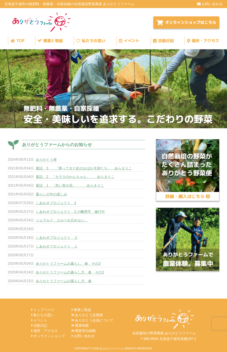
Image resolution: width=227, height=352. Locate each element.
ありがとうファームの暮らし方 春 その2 (70, 272)
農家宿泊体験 (83, 331)
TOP (17, 40)
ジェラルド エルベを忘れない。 (62, 220)
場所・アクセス (203, 40)
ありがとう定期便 (87, 315)
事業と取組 (50, 40)
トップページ (42, 310)
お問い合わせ (210, 4)
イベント (129, 40)
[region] (113, 88)
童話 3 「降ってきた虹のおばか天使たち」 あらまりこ (84, 168)
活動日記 (163, 40)
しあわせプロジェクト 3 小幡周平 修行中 (70, 212)
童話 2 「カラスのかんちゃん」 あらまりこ (75, 177)
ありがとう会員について (92, 320)
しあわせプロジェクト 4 (56, 203)
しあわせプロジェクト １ (57, 246)
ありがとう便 (46, 159)
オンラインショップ (48, 336)
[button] (6, 88)
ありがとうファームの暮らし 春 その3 (68, 263)
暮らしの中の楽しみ (51, 194)
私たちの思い (90, 40)
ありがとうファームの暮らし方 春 (64, 281)
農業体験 (80, 325)
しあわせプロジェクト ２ (57, 237)
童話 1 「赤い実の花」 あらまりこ (70, 185)
